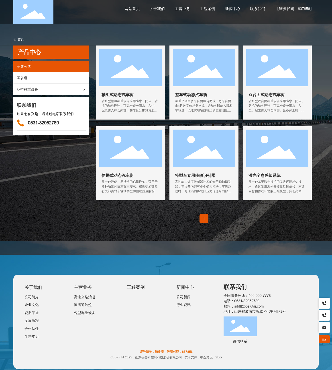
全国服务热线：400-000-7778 (247, 296)
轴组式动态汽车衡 (118, 94)
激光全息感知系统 (264, 175)
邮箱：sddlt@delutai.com (244, 306)
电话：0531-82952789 (241, 301)
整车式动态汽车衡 (191, 94)
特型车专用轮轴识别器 (195, 175)
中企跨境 (206, 357)
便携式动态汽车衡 (118, 175)
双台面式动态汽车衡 (266, 94)
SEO (218, 357)
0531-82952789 (43, 122)
